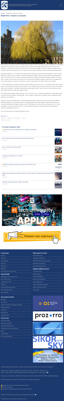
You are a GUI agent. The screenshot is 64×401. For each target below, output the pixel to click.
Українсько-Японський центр (8, 287)
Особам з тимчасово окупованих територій (11, 304)
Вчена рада (3, 258)
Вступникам (4, 302)
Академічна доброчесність (7, 325)
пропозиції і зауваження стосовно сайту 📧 (25, 394)
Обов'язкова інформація (15, 370)
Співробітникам (5, 315)
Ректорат (3, 255)
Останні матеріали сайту (11, 127)
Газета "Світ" (36, 289)
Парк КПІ (3, 118)
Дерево (24, 118)
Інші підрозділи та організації (8, 271)
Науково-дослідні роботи (39, 279)
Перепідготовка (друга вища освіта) (42, 260)
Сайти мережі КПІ (37, 271)
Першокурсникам (5, 307)
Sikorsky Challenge (5, 320)
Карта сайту (36, 370)
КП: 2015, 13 (4, 116)
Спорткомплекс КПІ (6, 282)
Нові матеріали (44, 370)
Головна (3, 13)
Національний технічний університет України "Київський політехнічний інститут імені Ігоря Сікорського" (22, 5)
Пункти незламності (8, 387)
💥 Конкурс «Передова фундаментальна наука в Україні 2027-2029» (19, 164)
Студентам (3, 310)
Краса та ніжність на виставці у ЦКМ (11, 147)
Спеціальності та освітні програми (9, 328)
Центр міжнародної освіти (39, 266)
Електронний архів (37, 282)
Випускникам (4, 312)
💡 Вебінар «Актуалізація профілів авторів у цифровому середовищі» (19, 129)
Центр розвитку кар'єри (6, 289)
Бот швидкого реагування (33, 379)
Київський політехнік (6, 120)
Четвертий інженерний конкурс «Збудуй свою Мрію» (15, 182)
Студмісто (3, 284)
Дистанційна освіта (38, 255)
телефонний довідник (52, 375)
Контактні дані (4, 370)
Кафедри (3, 268)
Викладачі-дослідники (6, 323)
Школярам (3, 299)
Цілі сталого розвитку (6, 336)
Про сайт (30, 370)
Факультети (4, 266)
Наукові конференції (38, 276)
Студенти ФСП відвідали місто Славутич (12, 155)
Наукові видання (37, 274)
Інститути (3, 263)
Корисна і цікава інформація (14, 118)
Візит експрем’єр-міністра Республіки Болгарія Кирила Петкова (18, 138)
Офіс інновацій (4, 292)
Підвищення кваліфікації (39, 263)
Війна (2, 331)
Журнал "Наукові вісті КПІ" (40, 287)
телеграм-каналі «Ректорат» (25, 389)
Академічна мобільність (39, 258)
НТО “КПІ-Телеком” (6, 279)
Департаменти (4, 260)
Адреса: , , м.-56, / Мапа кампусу (23, 372)
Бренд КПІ (24, 370)
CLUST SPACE (4, 333)
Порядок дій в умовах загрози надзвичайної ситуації (16, 385)
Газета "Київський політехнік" (40, 284)
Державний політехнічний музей (9, 276)
